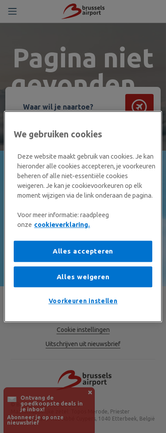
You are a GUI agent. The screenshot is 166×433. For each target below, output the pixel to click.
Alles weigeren (83, 277)
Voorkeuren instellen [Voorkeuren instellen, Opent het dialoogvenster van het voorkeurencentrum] (83, 301)
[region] (83, 217)
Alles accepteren (83, 251)
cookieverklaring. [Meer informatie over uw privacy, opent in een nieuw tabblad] (62, 224)
